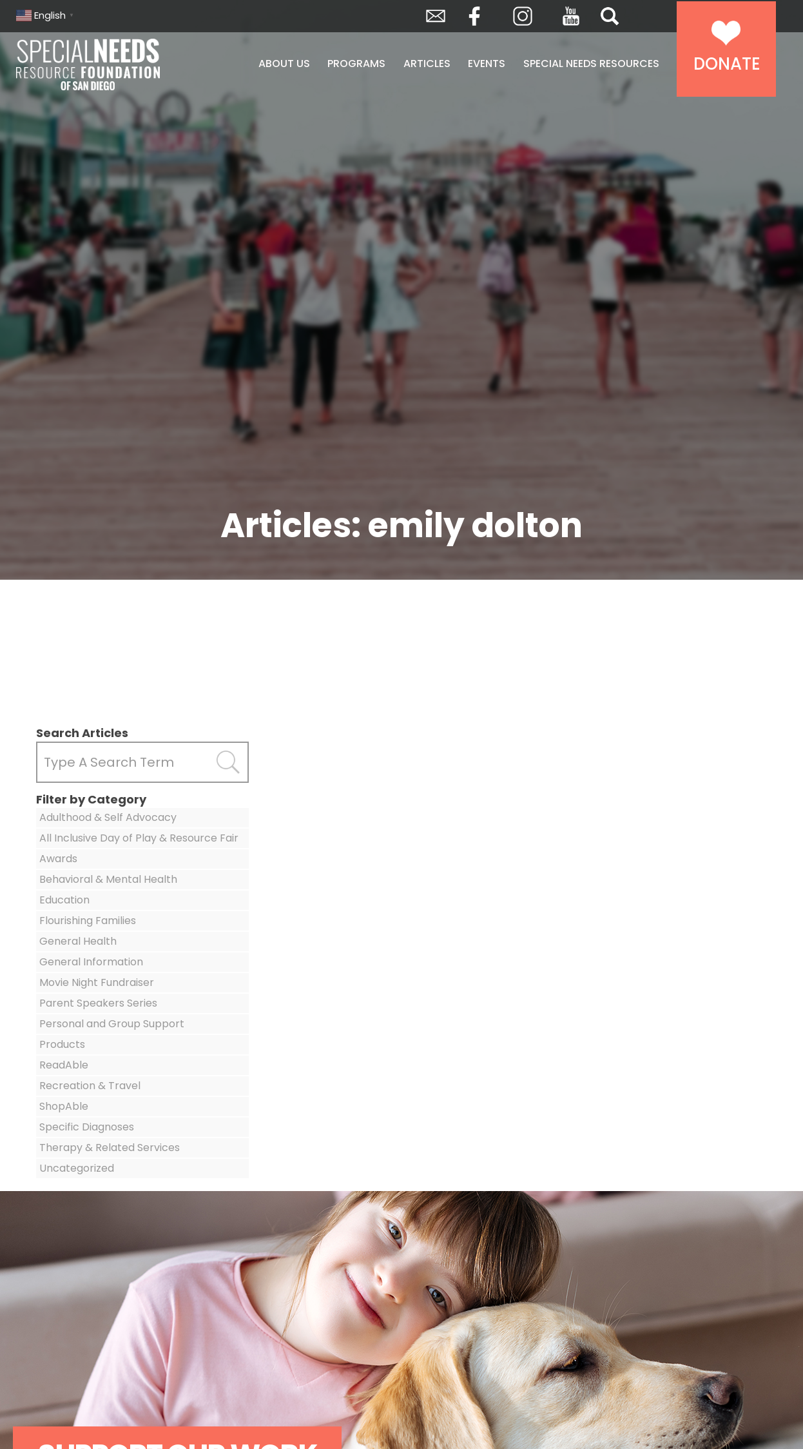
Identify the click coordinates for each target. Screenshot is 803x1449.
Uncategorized (76, 1168)
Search (609, 16)
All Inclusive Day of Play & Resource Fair (138, 838)
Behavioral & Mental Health (108, 879)
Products (62, 1044)
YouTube (571, 16)
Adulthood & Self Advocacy (108, 817)
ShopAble (63, 1106)
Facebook (474, 16)
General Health (78, 941)
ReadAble (63, 1065)
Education (64, 899)
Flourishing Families (87, 920)
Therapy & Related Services (109, 1147)
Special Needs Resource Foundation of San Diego (121, 64)
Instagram (522, 16)
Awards (58, 858)
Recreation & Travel (89, 1085)
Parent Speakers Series (98, 1003)
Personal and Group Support (111, 1023)
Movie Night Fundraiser (96, 982)
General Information (91, 961)
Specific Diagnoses (86, 1126)
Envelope (435, 16)
